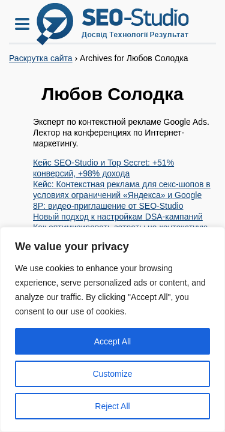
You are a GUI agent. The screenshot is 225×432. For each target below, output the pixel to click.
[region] (112, 329)
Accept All (112, 341)
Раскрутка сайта (41, 58)
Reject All (112, 406)
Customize (112, 374)
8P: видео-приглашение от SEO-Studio (108, 206)
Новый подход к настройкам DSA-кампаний (118, 216)
